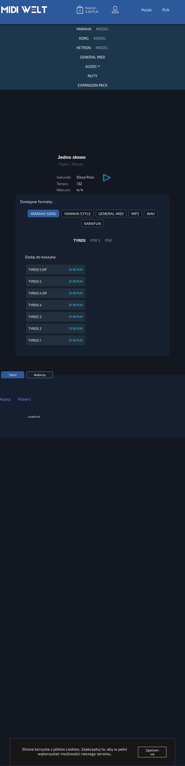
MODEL (102, 28)
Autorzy (40, 375)
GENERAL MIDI (92, 57)
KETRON (84, 47)
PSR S (95, 240)
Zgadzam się (152, 752)
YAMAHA (83, 28)
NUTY (92, 75)
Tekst (13, 375)
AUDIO (92, 67)
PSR (108, 240)
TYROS (79, 240)
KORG (84, 38)
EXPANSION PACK (92, 85)
